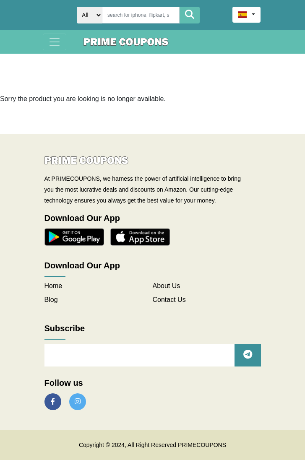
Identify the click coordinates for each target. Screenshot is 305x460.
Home (53, 285)
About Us (166, 285)
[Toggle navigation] (54, 42)
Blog (51, 299)
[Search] (141, 15)
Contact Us (169, 299)
